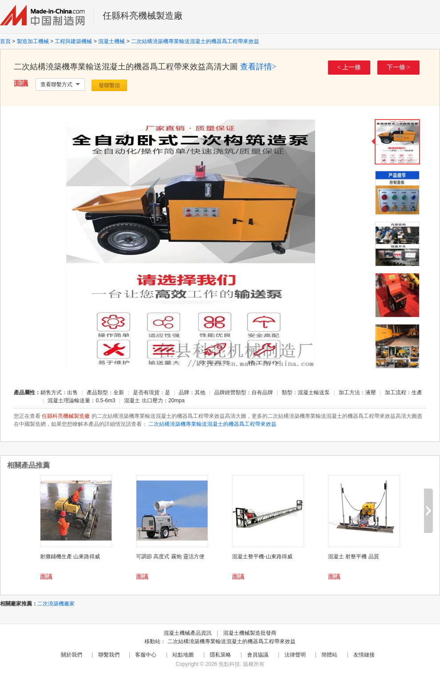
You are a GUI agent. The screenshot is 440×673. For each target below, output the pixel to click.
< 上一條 (349, 67)
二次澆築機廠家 (56, 604)
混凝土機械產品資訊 (188, 633)
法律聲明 (295, 655)
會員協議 (257, 655)
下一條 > (398, 67)
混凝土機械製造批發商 (249, 633)
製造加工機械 (33, 41)
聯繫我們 (109, 655)
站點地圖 (183, 655)
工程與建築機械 (73, 41)
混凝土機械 (111, 41)
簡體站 (329, 655)
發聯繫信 (109, 85)
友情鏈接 (364, 655)
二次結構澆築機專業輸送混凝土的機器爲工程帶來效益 (195, 41)
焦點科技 (229, 664)
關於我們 (71, 655)
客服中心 (145, 655)
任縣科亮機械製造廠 (143, 15)
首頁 (5, 41)
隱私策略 (220, 655)
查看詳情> (258, 66)
